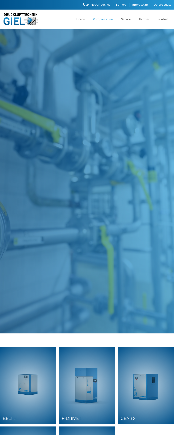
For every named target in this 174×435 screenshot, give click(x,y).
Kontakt (163, 19)
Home (80, 19)
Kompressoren (103, 19)
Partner (144, 19)
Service (126, 19)
